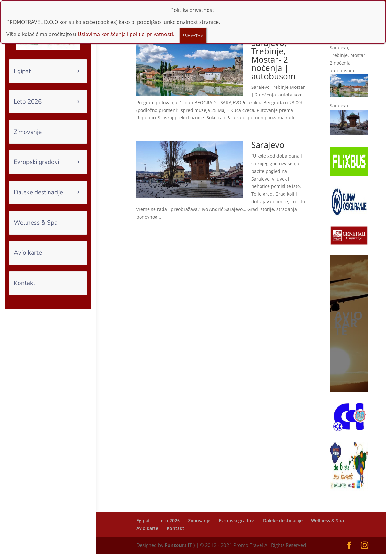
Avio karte (28, 253)
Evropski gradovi (36, 162)
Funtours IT (178, 545)
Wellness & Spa (35, 223)
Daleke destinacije (38, 192)
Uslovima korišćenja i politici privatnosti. (126, 14)
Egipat (22, 71)
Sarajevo (267, 144)
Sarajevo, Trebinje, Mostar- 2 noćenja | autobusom (273, 59)
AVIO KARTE (348, 323)
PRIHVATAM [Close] (193, 16)
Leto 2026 (28, 101)
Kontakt (24, 283)
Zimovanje (28, 132)
